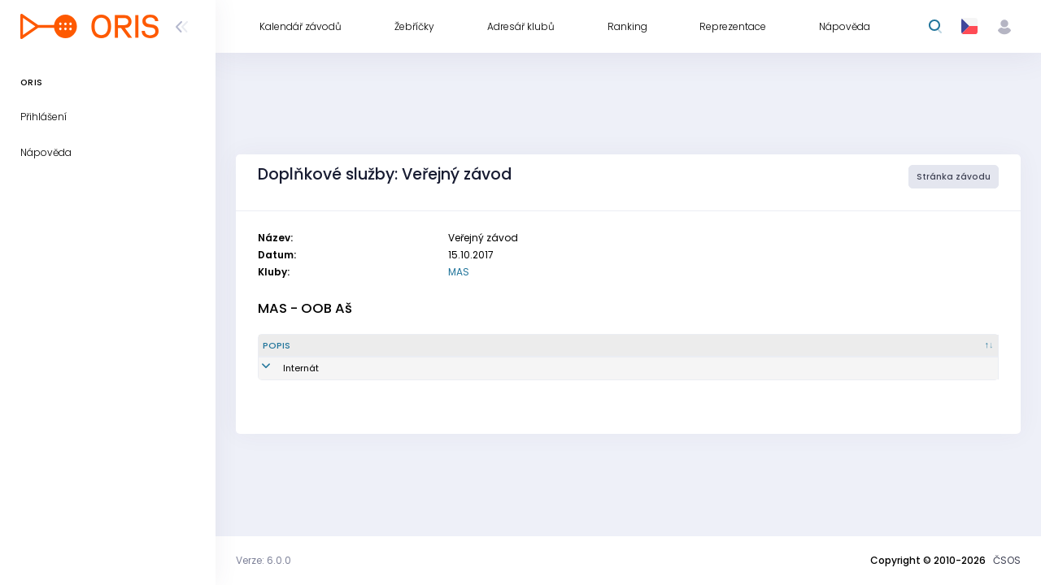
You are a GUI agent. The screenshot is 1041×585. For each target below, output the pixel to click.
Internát (280, 368)
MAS (458, 272)
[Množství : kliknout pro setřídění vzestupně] (444, 346)
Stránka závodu (954, 177)
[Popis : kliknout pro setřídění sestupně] (314, 346)
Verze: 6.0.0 (263, 560)
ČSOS (1007, 560)
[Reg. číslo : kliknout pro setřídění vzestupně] (597, 346)
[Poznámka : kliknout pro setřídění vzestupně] (921, 346)
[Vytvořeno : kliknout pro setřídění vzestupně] (759, 346)
